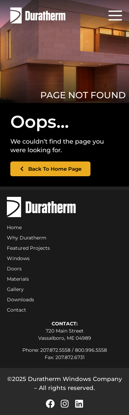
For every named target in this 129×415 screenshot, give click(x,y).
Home (14, 227)
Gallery (15, 289)
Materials (18, 279)
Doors (14, 269)
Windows (18, 258)
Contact (16, 310)
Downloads (20, 299)
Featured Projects (28, 248)
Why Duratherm (28, 237)
